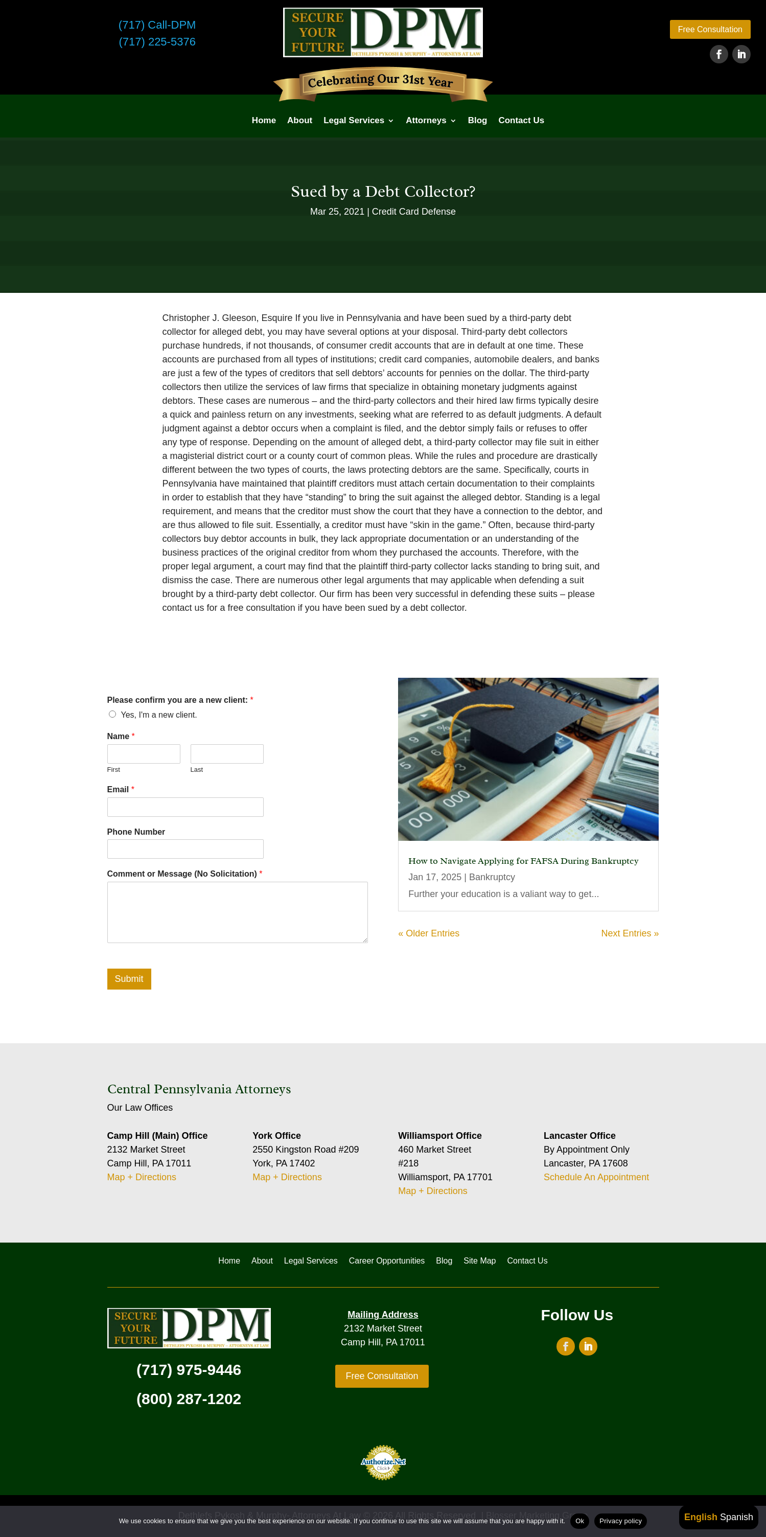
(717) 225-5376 (157, 41)
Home (264, 120)
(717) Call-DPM (157, 24)
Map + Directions (142, 1177)
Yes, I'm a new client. (159, 714)
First (113, 769)
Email (120, 789)
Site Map (479, 1261)
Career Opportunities (387, 1261)
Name (121, 736)
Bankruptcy (492, 877)
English (700, 1517)
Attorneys (426, 120)
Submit (129, 979)
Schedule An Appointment (596, 1177)
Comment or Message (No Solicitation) (185, 873)
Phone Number (136, 832)
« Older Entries (428, 933)
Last (197, 769)
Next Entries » (630, 933)
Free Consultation (710, 29)
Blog (478, 120)
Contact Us (521, 120)
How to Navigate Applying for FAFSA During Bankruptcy (523, 860)
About (299, 120)
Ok (579, 1521)
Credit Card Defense (414, 212)
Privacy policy (620, 1521)
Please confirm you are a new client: (180, 700)
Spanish (736, 1517)
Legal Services (353, 120)
